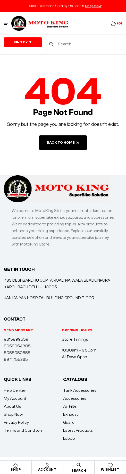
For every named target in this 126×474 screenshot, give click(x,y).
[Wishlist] (110, 465)
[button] (77, 330)
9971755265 (16, 359)
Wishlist (110, 469)
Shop (16, 469)
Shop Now (93, 6)
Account (47, 469)
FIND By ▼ (23, 42)
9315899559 (16, 339)
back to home (63, 143)
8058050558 (17, 352)
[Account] (47, 465)
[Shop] (15, 465)
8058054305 (17, 346)
